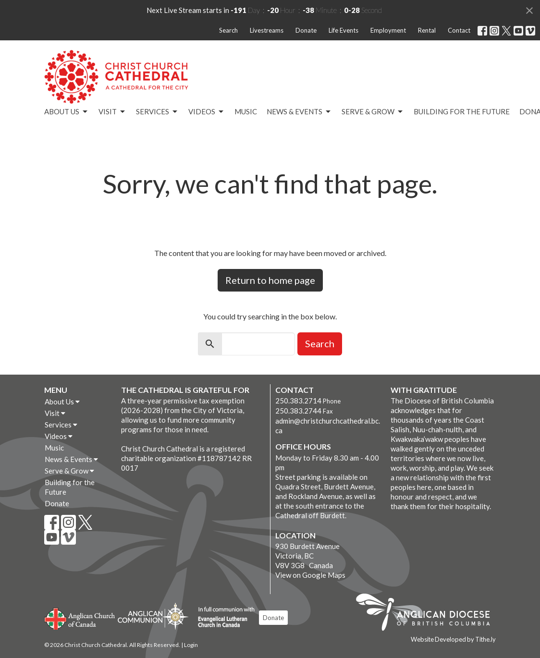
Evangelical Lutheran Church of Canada (222, 618)
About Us (66, 112)
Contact (459, 30)
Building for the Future (462, 111)
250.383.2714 (298, 400)
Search (228, 30)
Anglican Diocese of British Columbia (428, 613)
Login (191, 644)
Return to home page (270, 280)
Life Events (343, 30)
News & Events (299, 112)
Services (157, 112)
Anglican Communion (153, 616)
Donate (306, 30)
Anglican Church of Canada (80, 618)
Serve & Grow (373, 112)
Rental (427, 30)
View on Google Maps (310, 575)
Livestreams (266, 30)
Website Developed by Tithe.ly (453, 639)
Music (245, 111)
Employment (388, 30)
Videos (206, 112)
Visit (112, 112)
